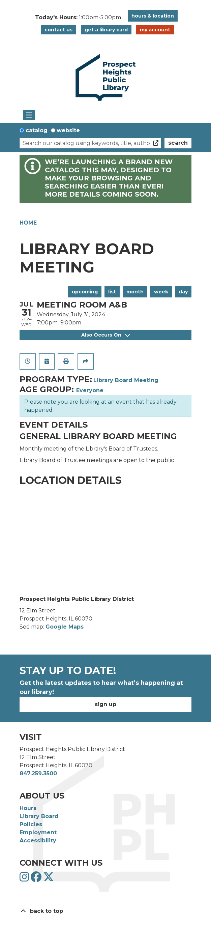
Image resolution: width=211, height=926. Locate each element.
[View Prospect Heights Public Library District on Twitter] (48, 879)
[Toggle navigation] (29, 115)
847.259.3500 (38, 773)
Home (28, 223)
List (112, 292)
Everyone (89, 390)
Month (135, 292)
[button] (78, 17)
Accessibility (38, 840)
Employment (38, 832)
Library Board (39, 816)
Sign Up (105, 704)
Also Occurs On (105, 335)
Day (183, 292)
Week (161, 292)
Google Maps (65, 627)
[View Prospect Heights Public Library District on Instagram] (25, 879)
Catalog (37, 130)
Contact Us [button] (58, 30)
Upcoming (85, 292)
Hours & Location (152, 16)
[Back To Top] (105, 911)
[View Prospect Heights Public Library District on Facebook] (37, 879)
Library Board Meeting (125, 380)
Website (68, 130)
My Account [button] (155, 30)
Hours (28, 808)
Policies (31, 824)
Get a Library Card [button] (106, 30)
